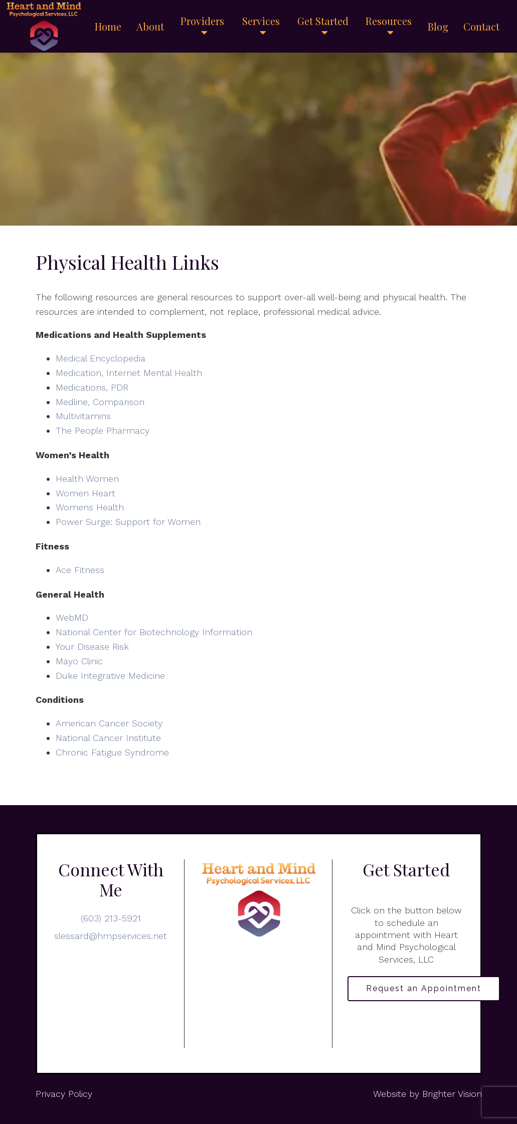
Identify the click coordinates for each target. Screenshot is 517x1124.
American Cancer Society (109, 723)
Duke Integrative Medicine (110, 675)
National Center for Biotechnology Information (154, 632)
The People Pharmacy (102, 430)
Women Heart (85, 493)
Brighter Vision (452, 1093)
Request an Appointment (423, 988)
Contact (481, 26)
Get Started (323, 22)
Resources (389, 22)
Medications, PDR (92, 387)
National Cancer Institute (108, 737)
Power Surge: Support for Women (128, 521)
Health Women (87, 478)
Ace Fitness (80, 570)
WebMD (72, 617)
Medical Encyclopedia (100, 358)
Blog (438, 26)
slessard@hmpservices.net (110, 935)
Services (261, 22)
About (150, 26)
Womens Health (90, 507)
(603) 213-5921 (111, 918)
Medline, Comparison (100, 402)
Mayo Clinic (79, 661)
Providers (202, 22)
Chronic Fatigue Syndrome (112, 752)
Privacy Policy (64, 1093)
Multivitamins (83, 416)
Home (108, 26)
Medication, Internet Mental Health (129, 372)
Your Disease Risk (92, 646)
